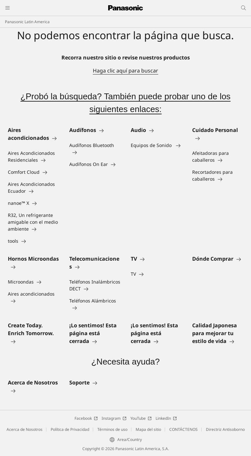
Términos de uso (112, 429)
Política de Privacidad (70, 429)
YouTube (141, 418)
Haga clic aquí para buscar (125, 70)
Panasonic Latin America (27, 21)
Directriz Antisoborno (225, 429)
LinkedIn (166, 418)
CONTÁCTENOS (183, 429)
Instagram (114, 418)
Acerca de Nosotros (24, 429)
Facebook (86, 418)
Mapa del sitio (148, 429)
